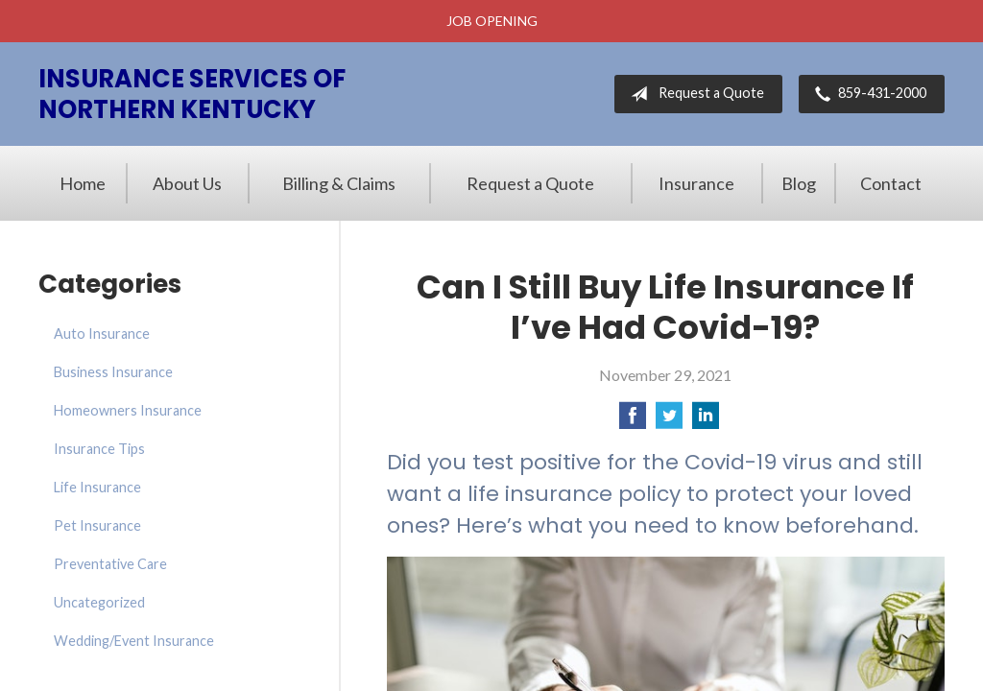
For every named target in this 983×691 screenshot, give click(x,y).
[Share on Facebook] (632, 421)
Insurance (696, 183)
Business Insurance (113, 372)
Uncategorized (99, 602)
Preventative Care (110, 564)
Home (83, 183)
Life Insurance (97, 487)
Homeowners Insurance (128, 410)
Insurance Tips (99, 449)
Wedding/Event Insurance (134, 640)
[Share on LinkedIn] (705, 421)
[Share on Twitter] (669, 421)
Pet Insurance (97, 525)
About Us (187, 183)
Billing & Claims (339, 183)
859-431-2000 (866, 94)
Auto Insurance (102, 333)
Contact (891, 183)
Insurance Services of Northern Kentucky (192, 94)
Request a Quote (693, 94)
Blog (798, 183)
